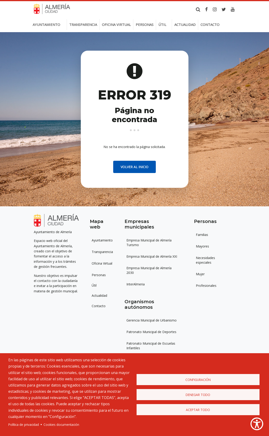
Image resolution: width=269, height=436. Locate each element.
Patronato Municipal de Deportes (151, 332)
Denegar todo (198, 395)
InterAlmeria (135, 284)
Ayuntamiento (46, 24)
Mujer (200, 274)
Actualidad (185, 24)
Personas (144, 24)
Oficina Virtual (102, 263)
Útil (162, 24)
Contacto (209, 24)
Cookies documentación (61, 424)
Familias (202, 234)
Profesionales (206, 285)
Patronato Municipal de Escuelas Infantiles (150, 345)
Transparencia (83, 24)
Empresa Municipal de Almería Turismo (149, 242)
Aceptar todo (198, 410)
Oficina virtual (116, 24)
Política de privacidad (23, 424)
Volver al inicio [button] (134, 167)
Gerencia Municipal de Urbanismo (151, 320)
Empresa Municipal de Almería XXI (151, 256)
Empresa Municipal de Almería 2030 (149, 270)
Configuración (198, 379)
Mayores (202, 246)
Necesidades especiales (205, 260)
